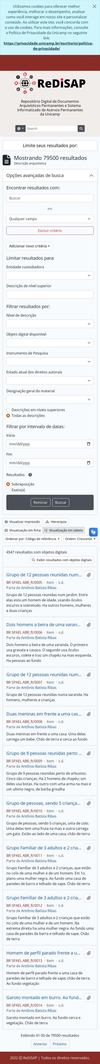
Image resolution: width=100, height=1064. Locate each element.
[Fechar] (94, 6)
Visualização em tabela (63, 530)
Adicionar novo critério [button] (28, 246)
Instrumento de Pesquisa (27, 353)
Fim (9, 454)
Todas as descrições (28, 415)
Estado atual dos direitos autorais (34, 372)
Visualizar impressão (22, 522)
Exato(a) (18, 489)
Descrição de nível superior (28, 285)
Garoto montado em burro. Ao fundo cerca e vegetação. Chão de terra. (44, 997)
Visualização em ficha (23, 530)
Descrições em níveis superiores (38, 409)
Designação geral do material (30, 391)
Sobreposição (23, 484)
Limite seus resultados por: (50, 145)
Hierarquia (56, 522)
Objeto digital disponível (26, 334)
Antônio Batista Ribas (38, 587)
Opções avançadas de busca (35, 175)
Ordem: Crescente (79, 539)
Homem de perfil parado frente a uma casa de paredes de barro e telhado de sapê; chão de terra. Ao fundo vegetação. (44, 953)
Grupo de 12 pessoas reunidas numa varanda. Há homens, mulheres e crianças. (44, 674)
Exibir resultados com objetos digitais (62, 560)
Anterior (40, 1044)
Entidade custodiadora (25, 267)
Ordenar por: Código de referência (31, 539)
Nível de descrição (21, 315)
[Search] (51, 128)
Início (10, 435)
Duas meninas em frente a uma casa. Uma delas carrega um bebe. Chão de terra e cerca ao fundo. (44, 714)
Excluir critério (50, 230)
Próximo (60, 1044)
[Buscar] (50, 198)
